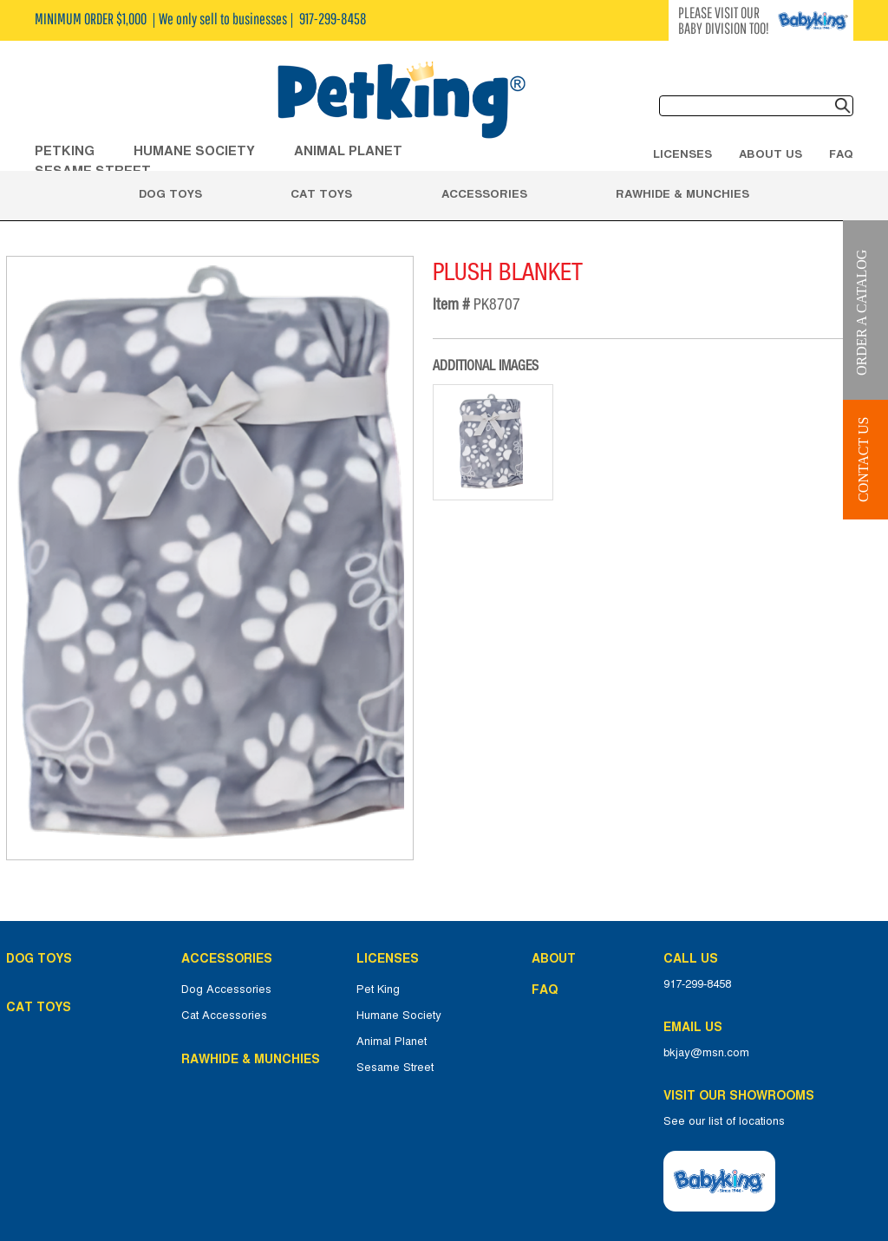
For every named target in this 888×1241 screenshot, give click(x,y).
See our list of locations (724, 1121)
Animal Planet (391, 1041)
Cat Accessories (224, 1015)
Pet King (378, 989)
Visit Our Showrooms (742, 1095)
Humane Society (398, 1015)
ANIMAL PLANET (348, 150)
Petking (65, 150)
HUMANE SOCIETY (194, 150)
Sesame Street (395, 1067)
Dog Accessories (226, 989)
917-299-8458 (697, 984)
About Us (770, 153)
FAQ (841, 153)
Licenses (682, 153)
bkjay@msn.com (706, 1053)
